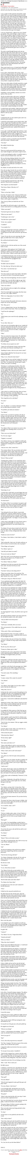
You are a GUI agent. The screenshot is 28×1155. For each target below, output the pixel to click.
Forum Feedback (11, 6)
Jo (3, 4)
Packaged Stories (14, 1154)
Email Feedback (4, 6)
